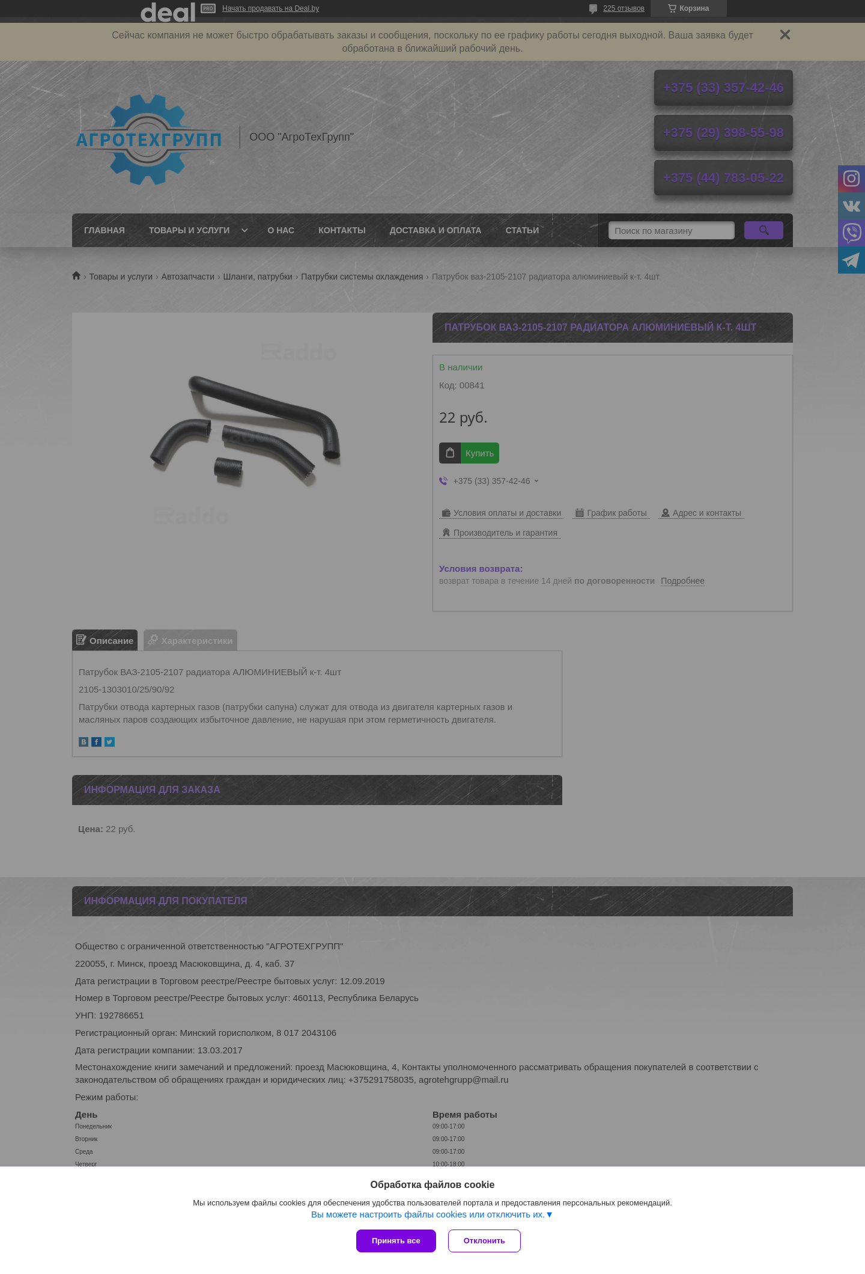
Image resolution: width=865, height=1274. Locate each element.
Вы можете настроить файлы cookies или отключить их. (428, 1214)
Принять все (396, 1240)
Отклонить (484, 1240)
